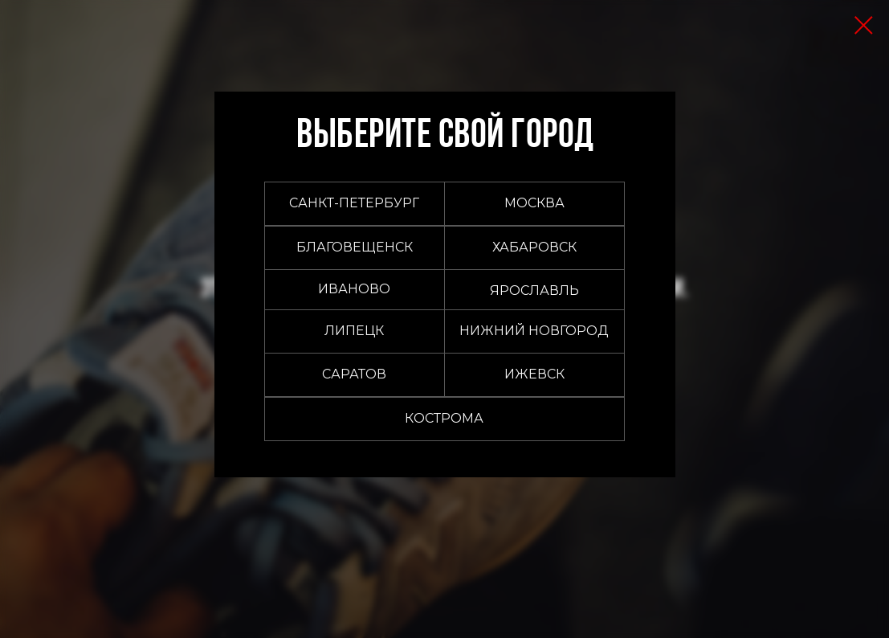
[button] (534, 204)
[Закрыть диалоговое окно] (863, 25)
